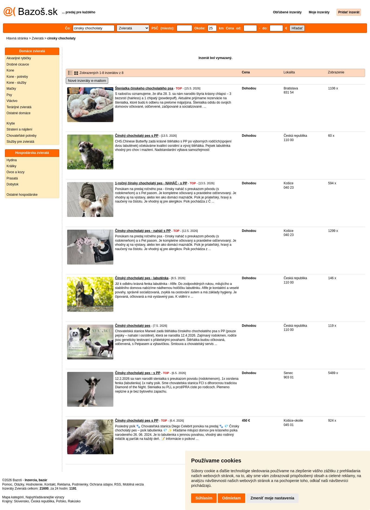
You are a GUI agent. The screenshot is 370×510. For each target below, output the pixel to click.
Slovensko (21, 501)
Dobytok (12, 184)
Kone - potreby (17, 77)
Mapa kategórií (13, 497)
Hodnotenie (34, 484)
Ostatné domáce (18, 113)
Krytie (11, 123)
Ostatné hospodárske (22, 195)
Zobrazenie (336, 72)
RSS (117, 484)
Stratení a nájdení (19, 129)
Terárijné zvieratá (19, 107)
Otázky (19, 484)
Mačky (11, 89)
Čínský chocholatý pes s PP (136, 136)
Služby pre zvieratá (20, 142)
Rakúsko (74, 501)
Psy (9, 95)
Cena (246, 72)
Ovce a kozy (15, 172)
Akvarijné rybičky (19, 58)
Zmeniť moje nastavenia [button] (272, 498)
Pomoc (7, 484)
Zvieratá (37, 38)
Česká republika (42, 501)
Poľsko (61, 501)
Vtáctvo (12, 101)
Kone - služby (16, 83)
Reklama (63, 484)
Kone (10, 70)
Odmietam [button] (231, 498)
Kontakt (49, 484)
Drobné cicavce (18, 64)
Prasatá (12, 178)
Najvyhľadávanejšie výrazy (45, 497)
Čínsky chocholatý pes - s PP (137, 373)
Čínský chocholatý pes (132, 326)
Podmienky (80, 484)
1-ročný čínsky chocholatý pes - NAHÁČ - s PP (151, 183)
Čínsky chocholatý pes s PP (136, 420)
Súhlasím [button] (203, 498)
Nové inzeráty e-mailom (87, 81)
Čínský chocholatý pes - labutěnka (142, 278)
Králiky (11, 166)
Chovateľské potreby (21, 136)
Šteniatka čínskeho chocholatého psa (144, 88)
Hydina (12, 160)
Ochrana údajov (101, 484)
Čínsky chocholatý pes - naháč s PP (143, 231)
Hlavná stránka (17, 38)
